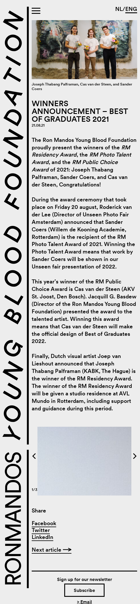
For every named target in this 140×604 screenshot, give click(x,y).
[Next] (105, 456)
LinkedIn (42, 537)
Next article (51, 549)
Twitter (41, 530)
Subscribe (84, 590)
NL (118, 9)
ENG (131, 9)
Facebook (44, 523)
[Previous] (64, 456)
